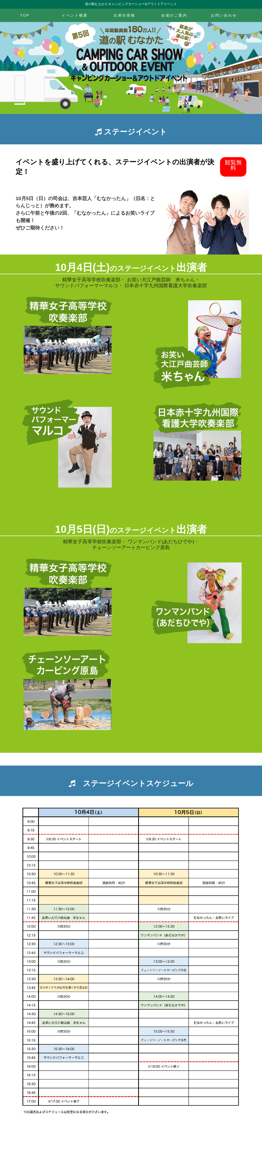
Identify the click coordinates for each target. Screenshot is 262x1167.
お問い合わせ (224, 15)
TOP (25, 15)
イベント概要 (75, 15)
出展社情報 (124, 15)
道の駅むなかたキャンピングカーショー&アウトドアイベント (131, 4)
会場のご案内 (174, 15)
